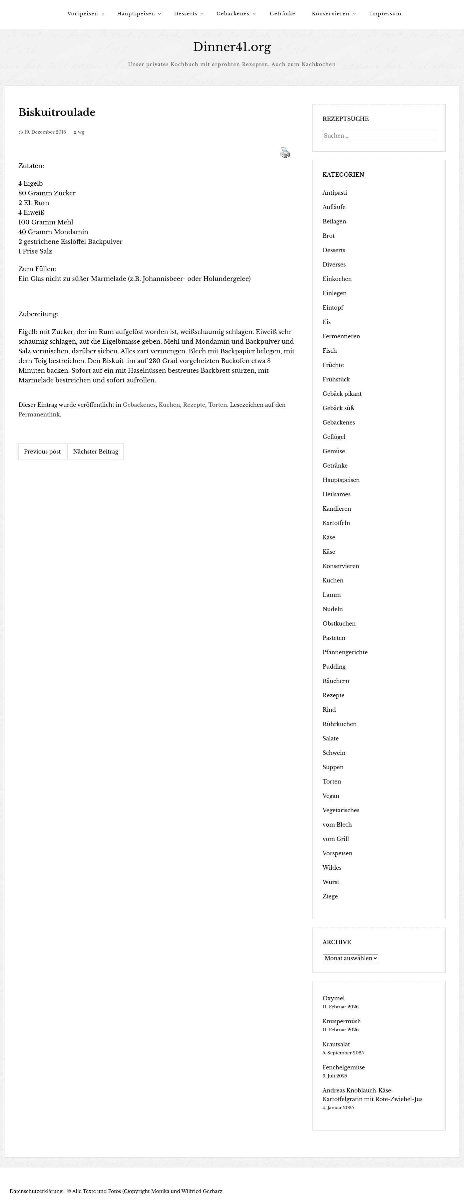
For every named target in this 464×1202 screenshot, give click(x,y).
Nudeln (333, 609)
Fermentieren (341, 336)
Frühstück (336, 379)
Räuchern (336, 681)
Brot (329, 235)
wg (81, 132)
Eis (327, 322)
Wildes (332, 867)
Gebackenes (233, 14)
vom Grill (336, 839)
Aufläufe (334, 207)
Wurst (331, 882)
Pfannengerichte (345, 652)
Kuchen (169, 404)
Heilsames (337, 494)
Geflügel (334, 437)
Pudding (334, 666)
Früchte (333, 365)
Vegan (331, 796)
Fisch (330, 350)
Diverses (334, 264)
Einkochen (337, 279)
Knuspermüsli (342, 1021)
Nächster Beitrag (95, 451)
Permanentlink (39, 414)
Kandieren (337, 508)
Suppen (333, 767)
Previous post (42, 451)
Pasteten (334, 638)
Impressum (386, 14)
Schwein (334, 752)
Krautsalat (336, 1044)
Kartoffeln (336, 523)
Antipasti (335, 192)
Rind (329, 709)
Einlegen (335, 293)
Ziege (330, 896)
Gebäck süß (338, 408)
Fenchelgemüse (344, 1067)
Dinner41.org (232, 47)
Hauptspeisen (136, 14)
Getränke (283, 14)
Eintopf (333, 307)
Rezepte (194, 404)
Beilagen (334, 221)
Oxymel (334, 998)
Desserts (186, 14)
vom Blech (337, 824)
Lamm (332, 594)
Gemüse (334, 451)
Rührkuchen (340, 724)
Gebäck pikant (342, 393)
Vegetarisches (341, 810)
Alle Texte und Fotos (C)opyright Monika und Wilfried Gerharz (147, 1191)
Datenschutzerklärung (36, 1191)
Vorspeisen (82, 14)
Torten (217, 404)
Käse (329, 537)
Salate (331, 738)
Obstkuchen (339, 623)
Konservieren (331, 14)
